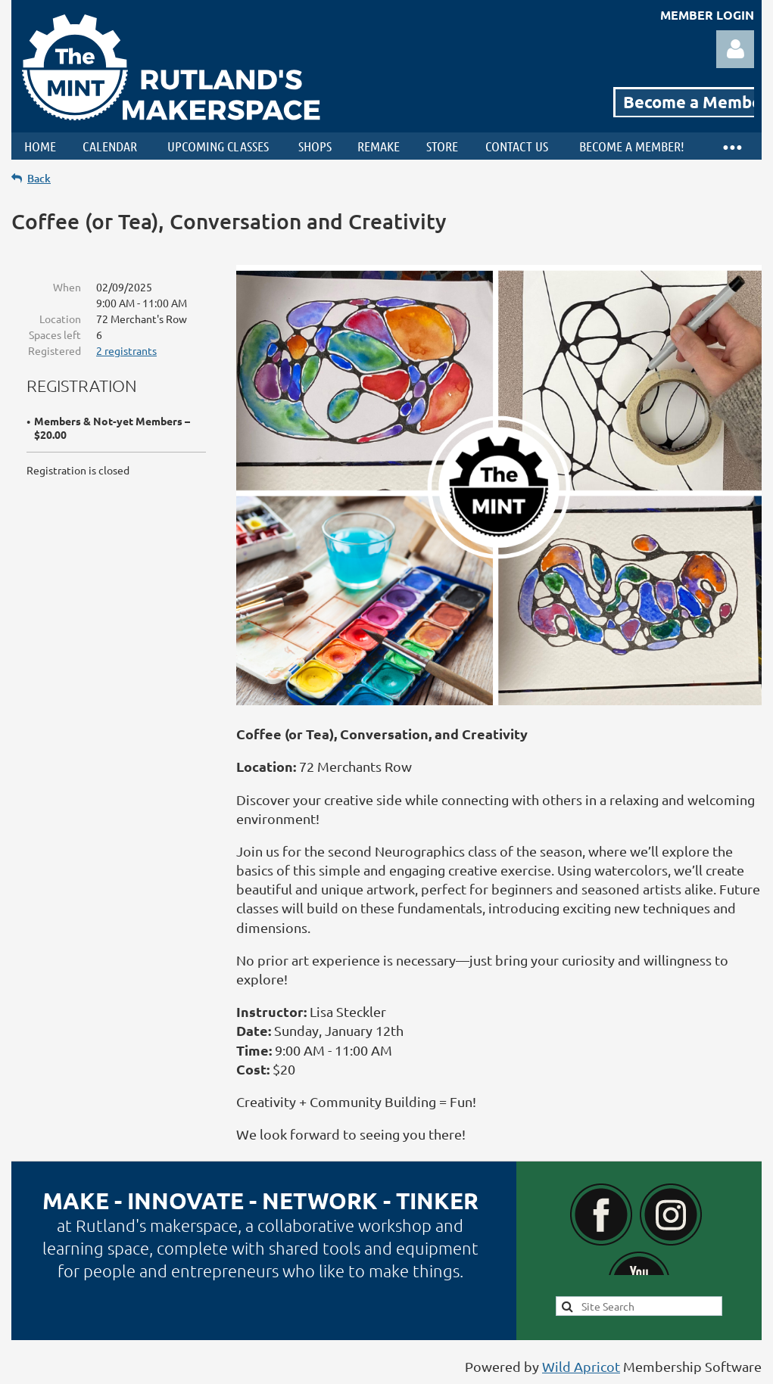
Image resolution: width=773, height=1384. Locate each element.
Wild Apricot (581, 1366)
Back (39, 178)
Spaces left (55, 334)
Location (60, 318)
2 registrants (126, 350)
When (67, 287)
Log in (735, 49)
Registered (54, 350)
